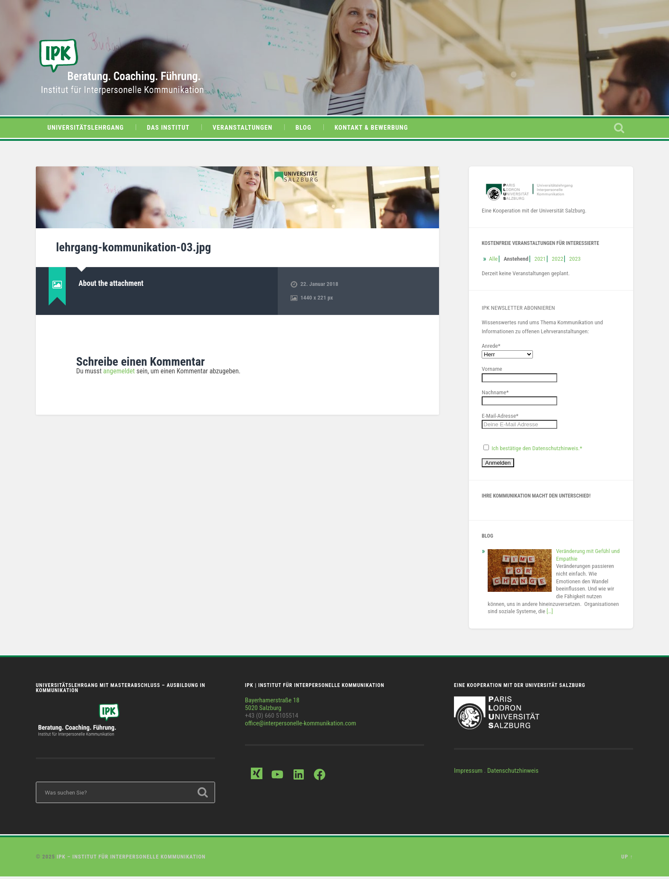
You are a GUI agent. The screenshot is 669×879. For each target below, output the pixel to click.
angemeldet (119, 372)
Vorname (492, 370)
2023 (575, 259)
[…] (550, 612)
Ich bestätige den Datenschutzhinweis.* (537, 449)
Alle (493, 259)
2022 (557, 259)
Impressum (468, 772)
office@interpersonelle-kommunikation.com (300, 724)
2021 (540, 259)
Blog (303, 129)
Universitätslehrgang (85, 129)
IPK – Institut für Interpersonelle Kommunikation (131, 858)
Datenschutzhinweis (512, 772)
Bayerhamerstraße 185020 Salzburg (272, 705)
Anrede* (491, 346)
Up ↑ (627, 858)
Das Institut (168, 129)
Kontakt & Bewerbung (371, 129)
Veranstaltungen (242, 129)
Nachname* (495, 393)
